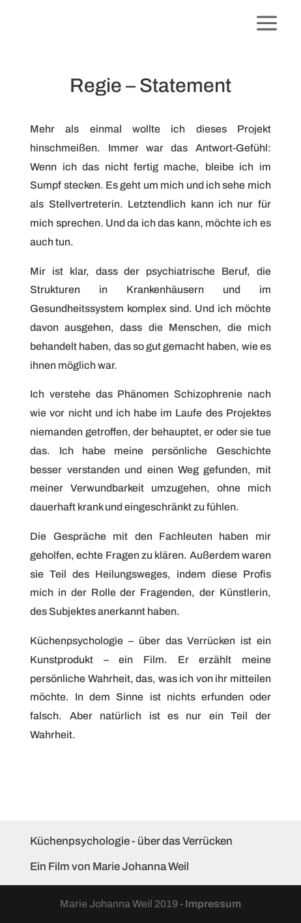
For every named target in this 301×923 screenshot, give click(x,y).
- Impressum (210, 903)
